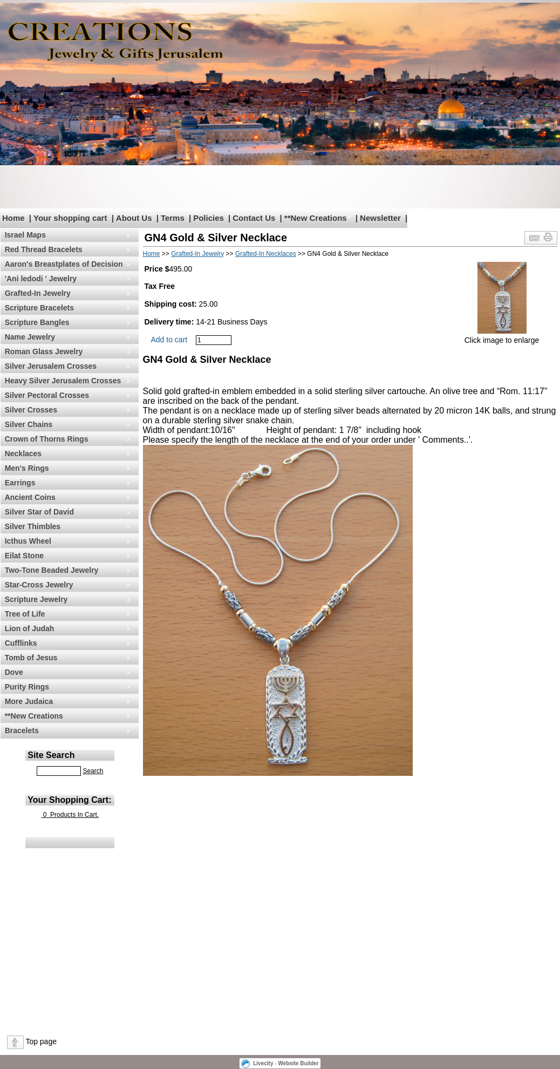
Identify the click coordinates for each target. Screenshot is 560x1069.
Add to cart (169, 339)
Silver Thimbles (32, 526)
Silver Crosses (31, 409)
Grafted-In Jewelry (38, 293)
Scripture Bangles (37, 322)
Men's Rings (27, 468)
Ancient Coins (30, 497)
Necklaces (23, 453)
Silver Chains (29, 424)
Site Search (51, 755)
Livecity (263, 1063)
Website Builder (298, 1063)
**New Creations (315, 217)
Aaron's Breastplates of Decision (64, 264)
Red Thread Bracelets (44, 249)
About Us (134, 217)
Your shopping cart (70, 217)
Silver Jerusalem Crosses (51, 366)
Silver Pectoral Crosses (47, 395)
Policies (208, 217)
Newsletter (380, 217)
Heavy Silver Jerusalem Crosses (63, 380)
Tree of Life (25, 614)
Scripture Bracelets (39, 307)
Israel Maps (25, 235)
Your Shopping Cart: (69, 799)
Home (13, 217)
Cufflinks (21, 643)
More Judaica (29, 701)
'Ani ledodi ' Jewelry (41, 278)
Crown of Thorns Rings (46, 439)
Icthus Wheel (28, 541)
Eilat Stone (24, 555)
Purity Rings (27, 686)
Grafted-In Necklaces (265, 254)
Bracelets (22, 730)
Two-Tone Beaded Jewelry (52, 570)
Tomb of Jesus (31, 657)
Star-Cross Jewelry (39, 584)
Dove (14, 672)
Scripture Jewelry (36, 599)
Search (93, 771)
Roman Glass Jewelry (44, 351)
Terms (173, 217)
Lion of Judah (29, 628)
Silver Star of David (39, 512)
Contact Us (254, 217)
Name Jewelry (30, 337)
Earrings (20, 482)
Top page (41, 1041)
